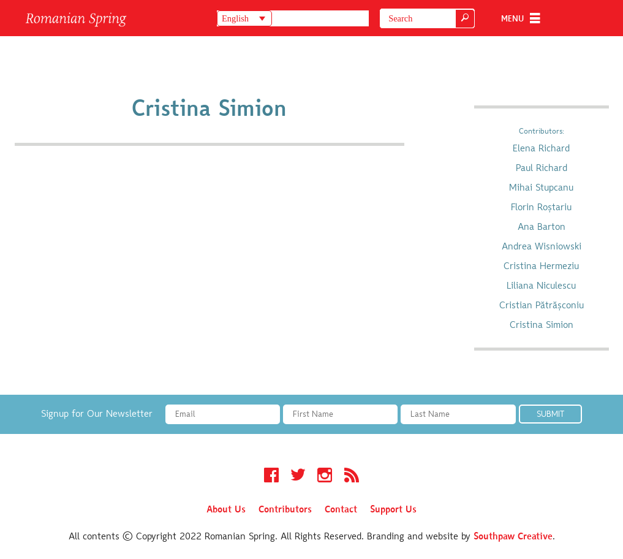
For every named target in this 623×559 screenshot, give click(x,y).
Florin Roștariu (541, 208)
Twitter (298, 476)
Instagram (324, 476)
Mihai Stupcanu (541, 188)
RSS (351, 476)
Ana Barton (541, 227)
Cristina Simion (541, 325)
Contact (341, 510)
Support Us (393, 510)
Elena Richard (541, 149)
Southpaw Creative (513, 537)
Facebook (271, 476)
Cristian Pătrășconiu (541, 306)
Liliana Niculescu (541, 286)
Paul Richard (541, 168)
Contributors (285, 510)
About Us (226, 510)
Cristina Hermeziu (541, 267)
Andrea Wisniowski (541, 247)
